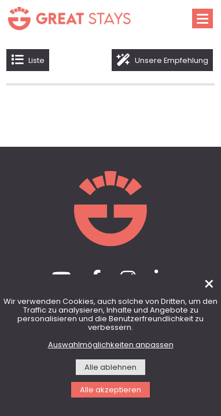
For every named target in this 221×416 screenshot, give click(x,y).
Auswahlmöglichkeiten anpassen (111, 345)
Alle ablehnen (110, 368)
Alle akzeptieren (110, 390)
